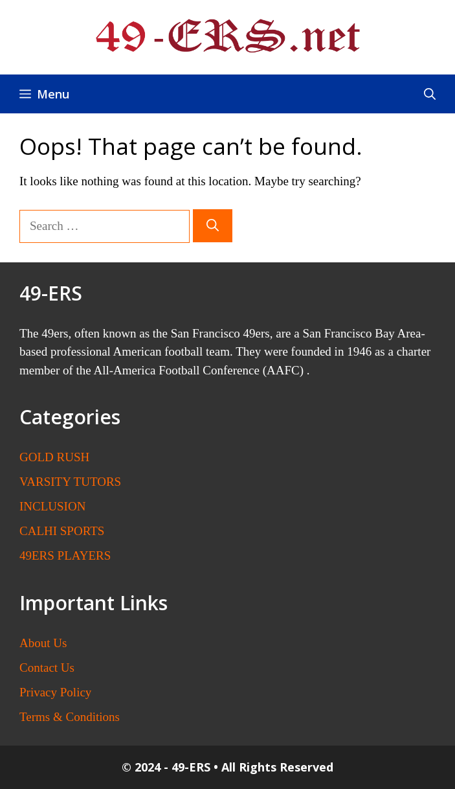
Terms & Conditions (69, 717)
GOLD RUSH (54, 457)
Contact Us (46, 667)
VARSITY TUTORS (70, 481)
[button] (430, 93)
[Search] (212, 225)
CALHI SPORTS (61, 531)
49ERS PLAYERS (65, 555)
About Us (43, 643)
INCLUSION (52, 506)
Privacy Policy (55, 692)
